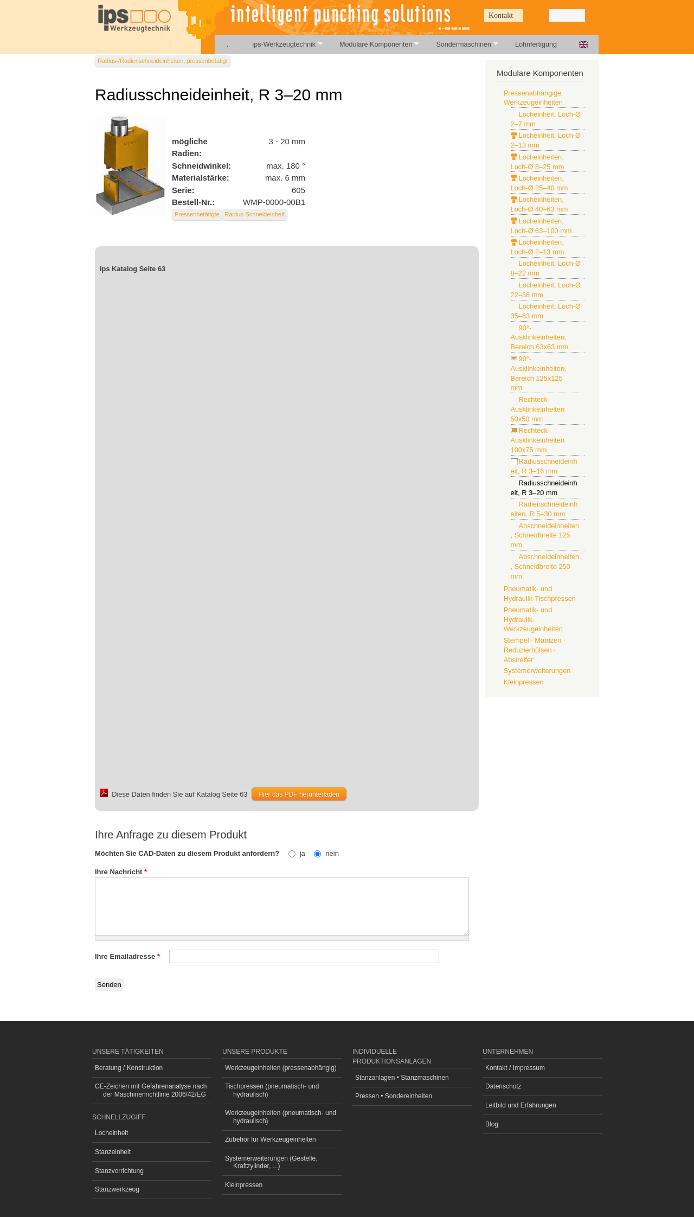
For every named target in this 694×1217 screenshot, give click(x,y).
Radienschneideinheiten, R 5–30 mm (544, 509)
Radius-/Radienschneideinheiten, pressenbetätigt (163, 60)
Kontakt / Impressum (515, 1068)
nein (332, 853)
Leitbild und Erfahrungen (520, 1105)
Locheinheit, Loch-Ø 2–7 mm (546, 119)
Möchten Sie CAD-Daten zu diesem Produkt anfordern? (188, 853)
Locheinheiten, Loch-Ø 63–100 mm (541, 226)
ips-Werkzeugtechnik (281, 44)
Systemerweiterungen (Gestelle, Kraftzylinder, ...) (271, 1162)
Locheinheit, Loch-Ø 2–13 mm (546, 140)
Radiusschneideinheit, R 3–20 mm (544, 488)
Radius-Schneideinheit (255, 214)
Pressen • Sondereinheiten (393, 1096)
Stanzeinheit (113, 1152)
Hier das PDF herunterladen (299, 794)
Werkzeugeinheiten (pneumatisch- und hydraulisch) (280, 1116)
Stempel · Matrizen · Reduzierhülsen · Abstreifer (535, 650)
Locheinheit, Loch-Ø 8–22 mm (546, 268)
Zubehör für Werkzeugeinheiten (270, 1139)
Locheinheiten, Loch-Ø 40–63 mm (539, 204)
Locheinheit (111, 1133)
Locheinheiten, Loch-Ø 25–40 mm (539, 183)
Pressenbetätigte (197, 214)
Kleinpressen (524, 682)
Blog (491, 1124)
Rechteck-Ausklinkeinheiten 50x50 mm (537, 409)
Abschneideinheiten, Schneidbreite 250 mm (545, 566)
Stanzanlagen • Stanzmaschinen (402, 1077)
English (583, 44)
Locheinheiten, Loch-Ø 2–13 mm (537, 247)
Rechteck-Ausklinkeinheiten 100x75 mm (537, 440)
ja (303, 853)
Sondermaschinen (461, 44)
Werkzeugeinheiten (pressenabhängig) (281, 1068)
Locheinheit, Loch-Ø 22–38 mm (546, 290)
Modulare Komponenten (373, 44)
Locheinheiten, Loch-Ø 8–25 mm (537, 162)
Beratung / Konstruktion (129, 1068)
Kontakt (501, 15)
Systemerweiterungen (537, 671)
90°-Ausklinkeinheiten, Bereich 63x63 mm (540, 337)
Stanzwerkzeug (117, 1189)
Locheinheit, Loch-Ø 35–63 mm (546, 311)
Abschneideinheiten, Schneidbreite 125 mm (545, 535)
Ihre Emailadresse (127, 956)
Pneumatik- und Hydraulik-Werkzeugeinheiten (533, 619)
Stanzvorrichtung (119, 1171)
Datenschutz (503, 1086)
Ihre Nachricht (121, 872)
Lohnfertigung (536, 44)
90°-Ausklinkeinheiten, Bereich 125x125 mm (539, 373)
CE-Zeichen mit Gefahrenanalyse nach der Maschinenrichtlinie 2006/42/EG (151, 1090)
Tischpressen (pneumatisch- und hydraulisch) (272, 1090)
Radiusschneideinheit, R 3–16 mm (544, 466)
